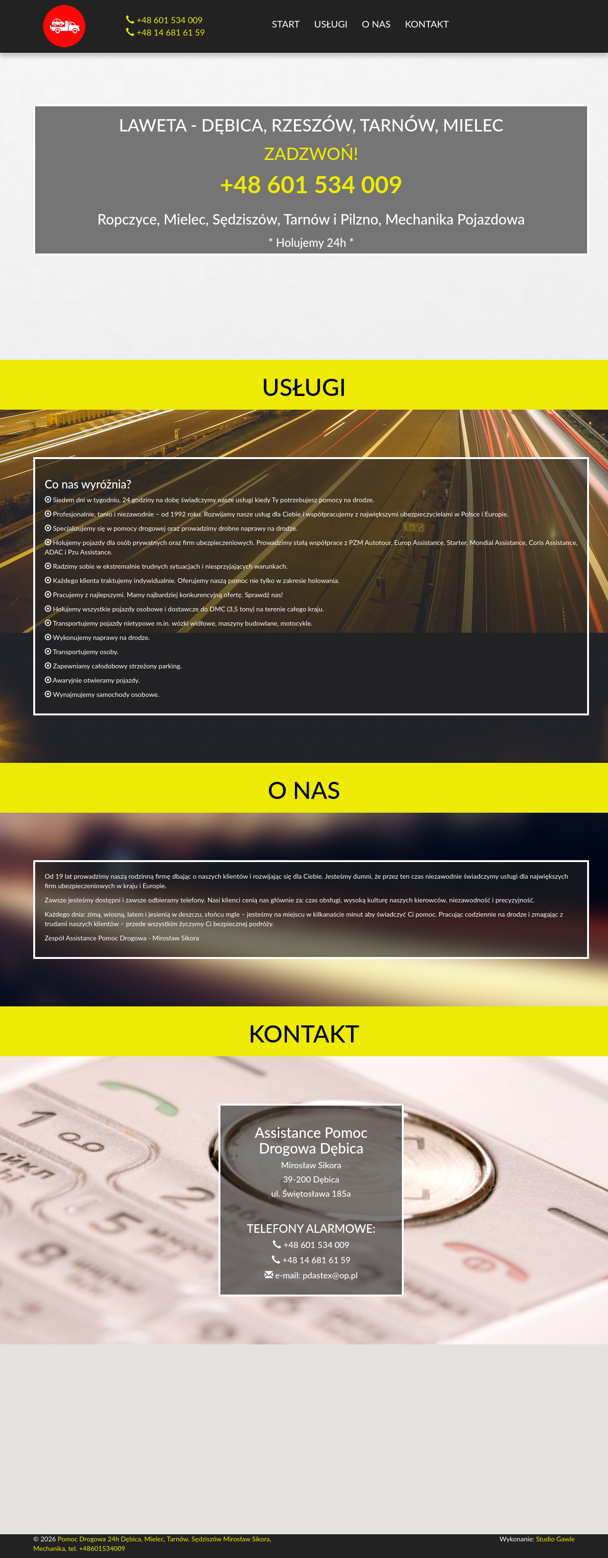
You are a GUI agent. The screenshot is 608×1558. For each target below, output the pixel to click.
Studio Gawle (555, 1539)
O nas (376, 23)
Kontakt (427, 23)
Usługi (330, 23)
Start (286, 23)
